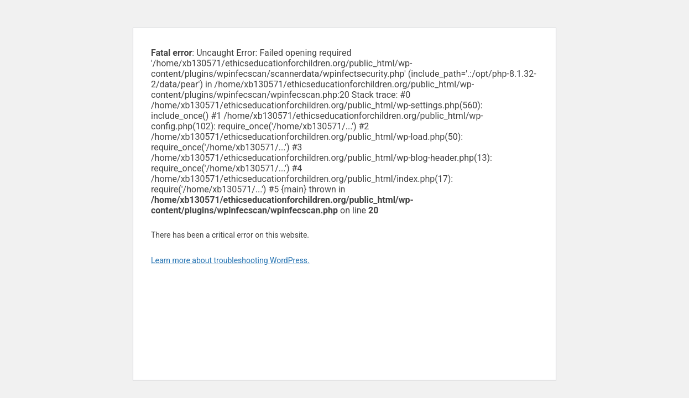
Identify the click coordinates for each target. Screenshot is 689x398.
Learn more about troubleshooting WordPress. (230, 260)
